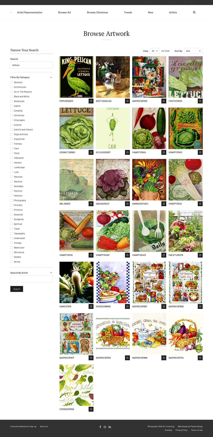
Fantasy (18, 143)
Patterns (18, 195)
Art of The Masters (23, 91)
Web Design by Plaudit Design (190, 426)
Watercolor (19, 247)
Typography (19, 233)
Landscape (19, 167)
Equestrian (19, 139)
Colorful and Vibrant (23, 129)
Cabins (17, 105)
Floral (16, 153)
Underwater (19, 238)
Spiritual (18, 224)
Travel (17, 228)
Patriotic (18, 190)
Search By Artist (19, 272)
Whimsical (19, 252)
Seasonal (18, 214)
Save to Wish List (91, 101)
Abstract (18, 82)
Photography (20, 200)
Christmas (19, 115)
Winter (17, 261)
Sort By (178, 50)
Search (14, 58)
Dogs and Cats (21, 134)
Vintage (17, 242)
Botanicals (19, 101)
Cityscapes (19, 120)
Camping (18, 110)
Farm (16, 148)
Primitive (18, 209)
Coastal (17, 124)
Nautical (18, 181)
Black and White (21, 96)
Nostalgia (18, 186)
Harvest (18, 162)
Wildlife (17, 257)
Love (16, 172)
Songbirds (19, 219)
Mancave (18, 176)
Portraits (18, 205)
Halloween (19, 157)
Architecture (20, 87)
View (145, 50)
